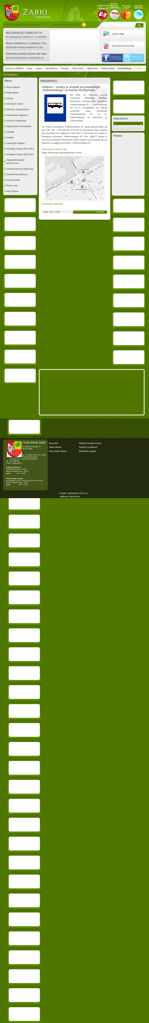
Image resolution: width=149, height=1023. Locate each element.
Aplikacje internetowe (70, 496)
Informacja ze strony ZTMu (54, 149)
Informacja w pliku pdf (52, 204)
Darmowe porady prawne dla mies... (27, 53)
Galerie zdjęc (118, 34)
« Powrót (100, 212)
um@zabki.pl (17, 463)
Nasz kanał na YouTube (123, 46)
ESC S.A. (83, 493)
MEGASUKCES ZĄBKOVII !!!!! (24, 32)
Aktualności (24, 74)
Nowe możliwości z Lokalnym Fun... (27, 43)
